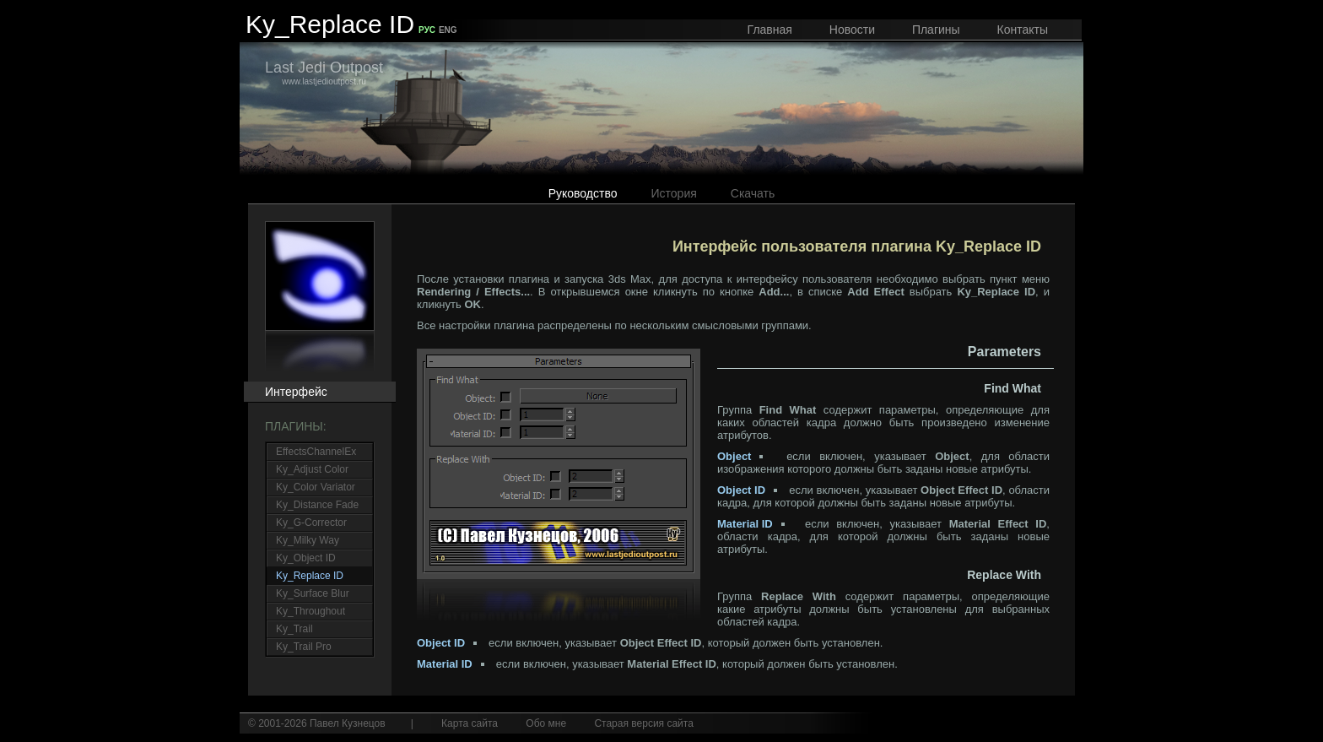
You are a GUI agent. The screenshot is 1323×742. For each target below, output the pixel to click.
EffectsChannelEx (316, 452)
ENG (448, 30)
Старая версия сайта (643, 723)
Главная (770, 29)
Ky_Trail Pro (304, 647)
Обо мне (546, 723)
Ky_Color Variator (315, 487)
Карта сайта (469, 723)
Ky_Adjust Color (312, 469)
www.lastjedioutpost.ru (324, 72)
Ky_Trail (294, 629)
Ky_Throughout (310, 611)
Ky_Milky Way (307, 540)
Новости (852, 29)
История (674, 193)
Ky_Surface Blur (312, 593)
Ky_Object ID (306, 558)
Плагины (936, 29)
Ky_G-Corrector (311, 522)
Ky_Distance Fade (317, 505)
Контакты (1022, 29)
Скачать (753, 193)
